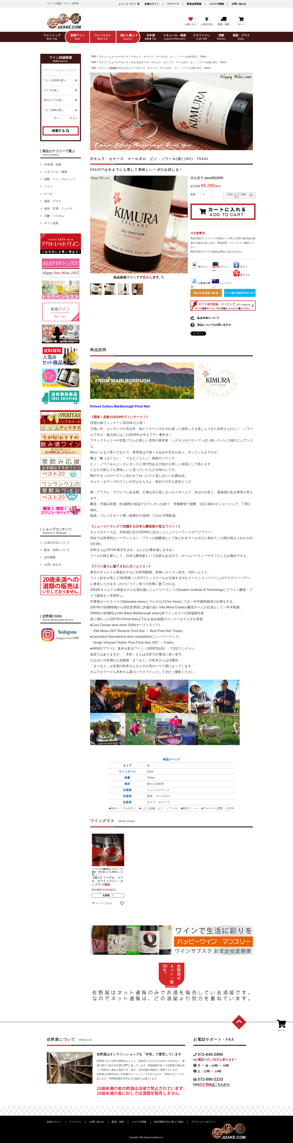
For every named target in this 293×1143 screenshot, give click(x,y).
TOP (93, 56)
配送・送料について (57, 550)
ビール (48, 193)
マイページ (173, 3)
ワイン (48, 186)
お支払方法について (57, 542)
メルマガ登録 (216, 3)
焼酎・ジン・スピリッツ (59, 179)
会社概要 (50, 557)
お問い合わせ (239, 3)
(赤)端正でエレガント (120, 68)
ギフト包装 (51, 223)
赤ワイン (199, 266)
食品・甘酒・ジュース (58, 208)
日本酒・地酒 (52, 164)
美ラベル (241, 274)
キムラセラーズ (139, 62)
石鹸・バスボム (54, 215)
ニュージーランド (118, 56)
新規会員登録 (194, 3)
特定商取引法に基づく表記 (169, 1121)
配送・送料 (118, 1121)
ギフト (240, 266)
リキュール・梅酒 (55, 171)
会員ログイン (151, 3)
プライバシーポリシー (203, 1121)
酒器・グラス (52, 201)
